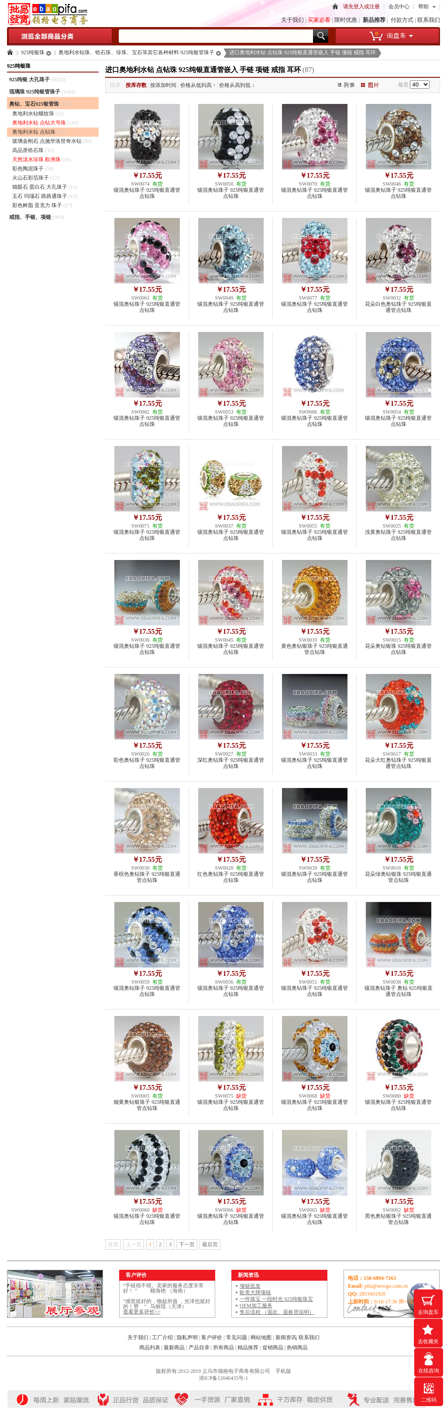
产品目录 (199, 1347)
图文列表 (351, 85)
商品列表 (149, 1347)
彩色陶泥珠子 (33, 169)
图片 (375, 85)
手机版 (283, 1371)
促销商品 (272, 1347)
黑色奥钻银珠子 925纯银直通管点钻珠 (398, 1219)
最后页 (210, 1244)
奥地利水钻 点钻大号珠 (45, 123)
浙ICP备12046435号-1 (223, 1378)
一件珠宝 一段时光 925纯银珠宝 (276, 1299)
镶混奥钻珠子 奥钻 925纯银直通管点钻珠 (398, 991)
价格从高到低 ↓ (236, 85)
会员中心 (399, 6)
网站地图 (261, 1337)
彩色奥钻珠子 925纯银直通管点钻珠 (146, 763)
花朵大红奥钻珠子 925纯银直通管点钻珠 (398, 763)
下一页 (187, 1244)
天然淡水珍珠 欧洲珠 (41, 159)
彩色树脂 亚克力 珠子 (42, 205)
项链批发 (250, 1286)
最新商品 (174, 1347)
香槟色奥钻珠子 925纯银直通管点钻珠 (146, 877)
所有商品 (223, 1347)
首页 (335, 8)
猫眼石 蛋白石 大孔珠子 (44, 187)
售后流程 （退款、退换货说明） (277, 1312)
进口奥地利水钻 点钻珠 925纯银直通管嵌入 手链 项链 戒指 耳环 (302, 52)
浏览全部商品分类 (59, 39)
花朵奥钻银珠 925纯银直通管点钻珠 (398, 649)
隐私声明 (188, 1337)
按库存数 (136, 85)
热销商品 (297, 1347)
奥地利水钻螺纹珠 (38, 114)
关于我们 (292, 20)
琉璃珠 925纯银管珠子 (42, 92)
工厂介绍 (162, 1337)
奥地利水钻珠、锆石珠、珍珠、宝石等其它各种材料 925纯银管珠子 (136, 52)
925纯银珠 (33, 52)
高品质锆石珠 (33, 150)
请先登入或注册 (361, 6)
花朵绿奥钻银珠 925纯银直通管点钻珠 (398, 877)
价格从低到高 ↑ (198, 85)
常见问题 (236, 1337)
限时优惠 (345, 20)
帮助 (423, 6)
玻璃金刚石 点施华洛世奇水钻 (52, 141)
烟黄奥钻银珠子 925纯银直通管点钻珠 (146, 1105)
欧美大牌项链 (255, 1292)
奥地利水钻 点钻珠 (38, 132)
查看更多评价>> (142, 1312)
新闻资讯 (285, 1337)
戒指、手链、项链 (36, 217)
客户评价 (211, 1337)
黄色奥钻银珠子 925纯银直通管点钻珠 (314, 649)
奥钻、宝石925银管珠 (40, 104)
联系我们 (428, 20)
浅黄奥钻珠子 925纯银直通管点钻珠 (398, 535)
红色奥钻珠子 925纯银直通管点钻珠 (230, 877)
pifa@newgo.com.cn (386, 1286)
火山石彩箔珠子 (35, 178)
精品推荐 (247, 1347)
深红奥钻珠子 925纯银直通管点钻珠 (230, 763)
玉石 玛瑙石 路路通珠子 (44, 196)
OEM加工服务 (256, 1306)
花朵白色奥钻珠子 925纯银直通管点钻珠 (398, 307)
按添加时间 (163, 85)
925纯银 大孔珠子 (37, 79)
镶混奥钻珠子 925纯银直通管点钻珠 (146, 193)
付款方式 (402, 20)
